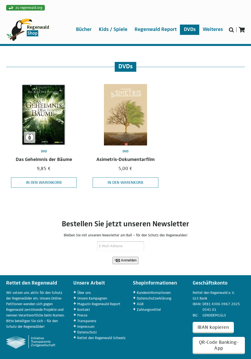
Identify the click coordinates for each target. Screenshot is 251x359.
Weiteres (213, 29)
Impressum (85, 327)
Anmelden (125, 260)
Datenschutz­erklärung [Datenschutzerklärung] (154, 298)
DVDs (190, 29)
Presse (82, 315)
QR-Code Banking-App (218, 345)
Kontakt (83, 310)
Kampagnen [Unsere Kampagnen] (92, 298)
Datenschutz (87, 332)
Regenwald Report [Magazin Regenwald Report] (98, 304)
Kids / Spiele (113, 29)
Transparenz (86, 321)
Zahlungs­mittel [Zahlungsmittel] (149, 310)
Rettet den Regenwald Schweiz (101, 338)
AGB (140, 304)
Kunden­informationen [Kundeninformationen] (154, 293)
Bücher (84, 29)
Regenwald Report (156, 29)
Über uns (84, 293)
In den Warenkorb (44, 183)
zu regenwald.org (25, 8)
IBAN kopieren (213, 327)
